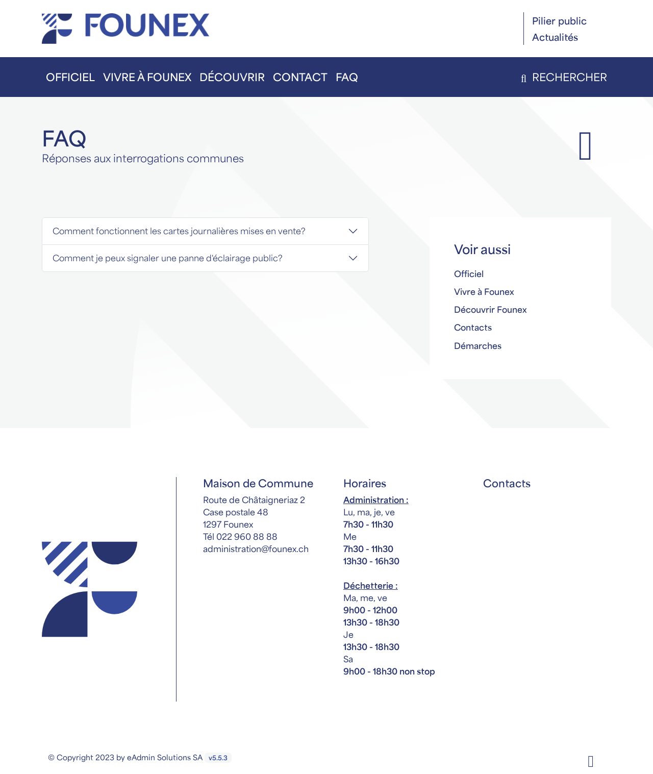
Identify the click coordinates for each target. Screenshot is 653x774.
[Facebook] (591, 760)
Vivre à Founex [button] (147, 77)
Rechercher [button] (562, 77)
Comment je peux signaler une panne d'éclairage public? (168, 257)
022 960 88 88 (247, 536)
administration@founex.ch (256, 548)
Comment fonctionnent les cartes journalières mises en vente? (179, 230)
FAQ (347, 77)
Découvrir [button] (232, 77)
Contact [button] (300, 77)
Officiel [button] (70, 77)
